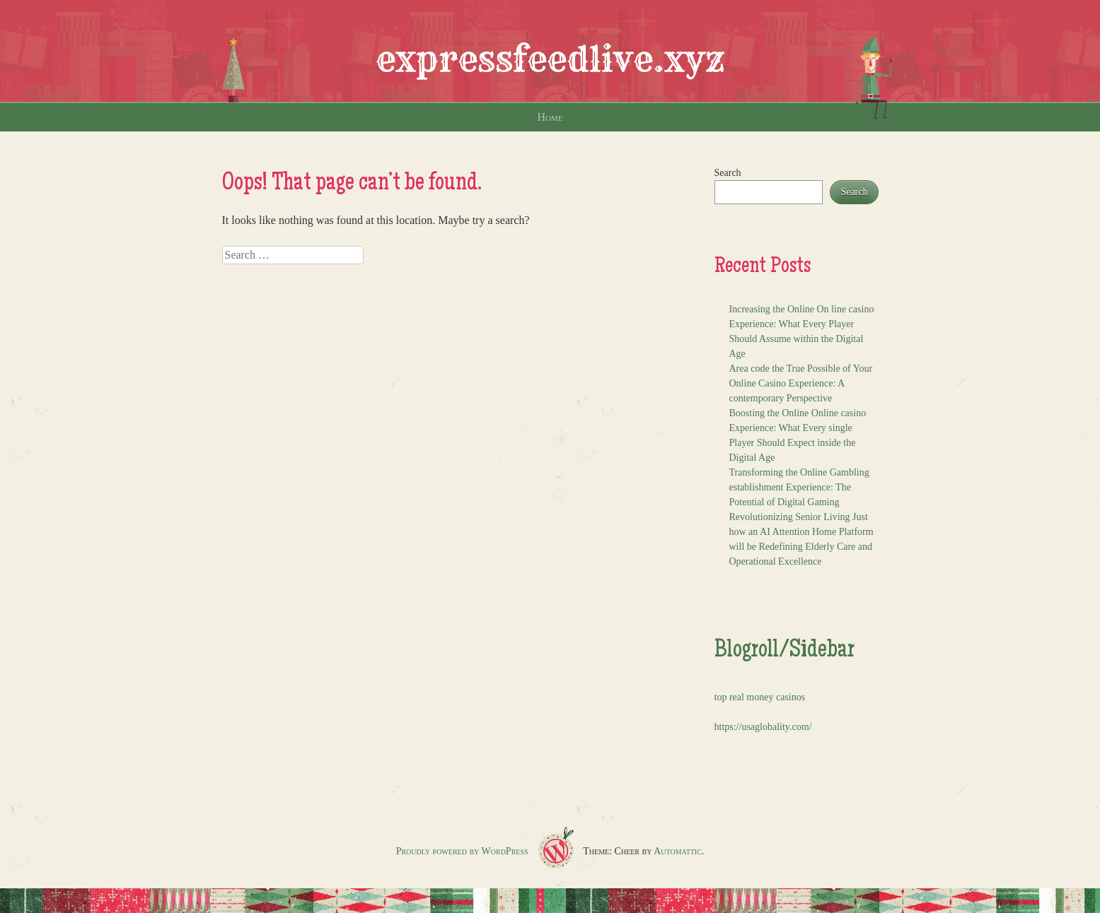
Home (550, 117)
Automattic (678, 851)
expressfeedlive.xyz (550, 59)
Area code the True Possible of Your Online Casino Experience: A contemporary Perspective (801, 383)
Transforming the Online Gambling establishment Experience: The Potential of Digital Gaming (799, 487)
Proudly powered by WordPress (462, 851)
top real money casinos (760, 697)
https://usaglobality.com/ (763, 726)
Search (727, 172)
